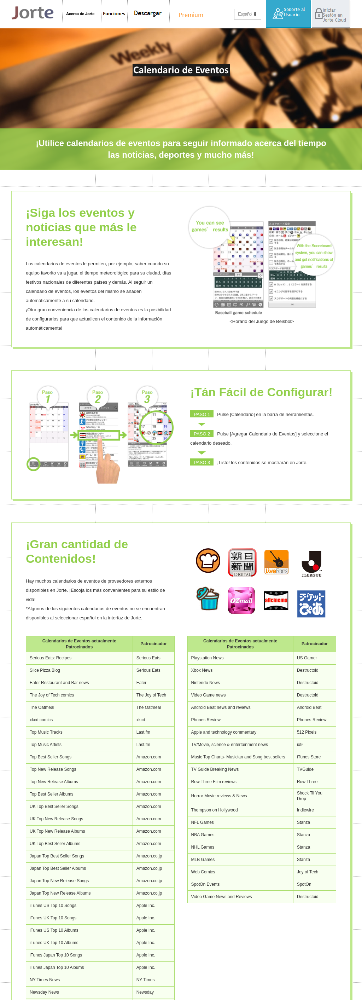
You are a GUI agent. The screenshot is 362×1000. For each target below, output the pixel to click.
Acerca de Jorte (81, 14)
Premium (189, 14)
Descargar (149, 14)
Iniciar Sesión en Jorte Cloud (330, 14)
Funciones (114, 14)
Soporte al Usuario (288, 14)
